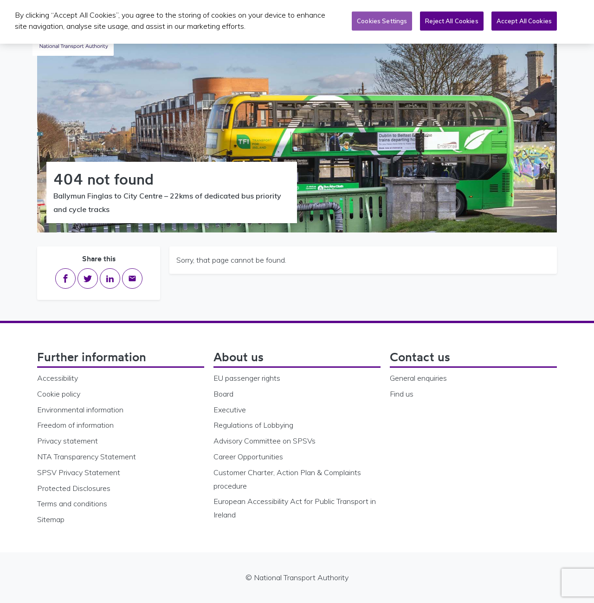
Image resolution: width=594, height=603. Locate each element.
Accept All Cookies (524, 18)
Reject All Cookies (451, 18)
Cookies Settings (382, 18)
